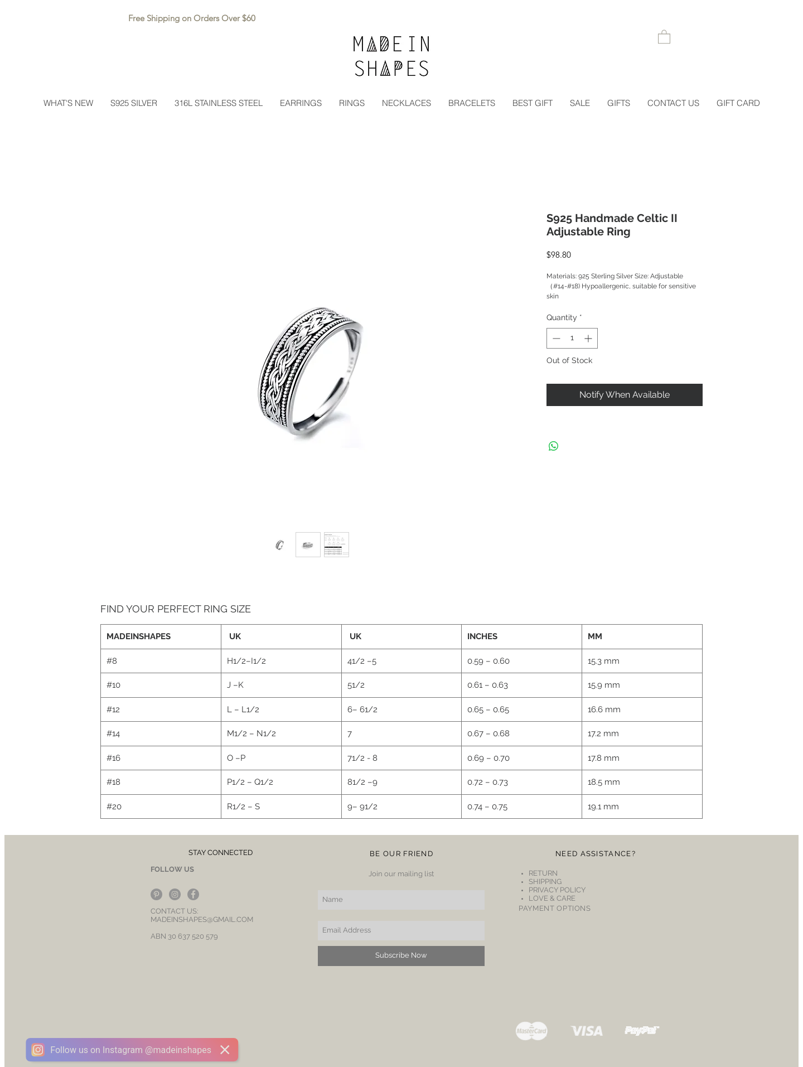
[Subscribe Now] (401, 956)
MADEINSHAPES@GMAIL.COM (202, 919)
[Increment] (589, 338)
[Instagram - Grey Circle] (175, 894)
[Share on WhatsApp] (553, 446)
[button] (664, 36)
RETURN (544, 873)
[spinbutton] (572, 338)
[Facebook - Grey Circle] (193, 894)
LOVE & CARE (552, 898)
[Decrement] (555, 338)
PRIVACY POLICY (557, 890)
